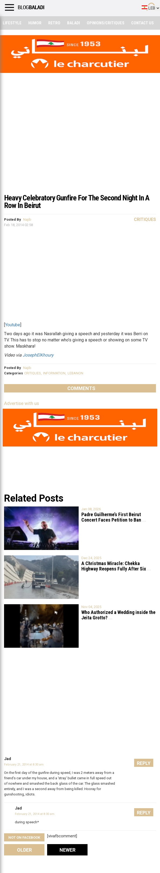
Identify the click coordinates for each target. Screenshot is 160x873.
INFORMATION (54, 373)
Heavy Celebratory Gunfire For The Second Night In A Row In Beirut (76, 201)
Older (24, 850)
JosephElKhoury (38, 355)
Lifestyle (12, 23)
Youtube (12, 324)
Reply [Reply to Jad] (144, 763)
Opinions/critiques (105, 23)
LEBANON (75, 373)
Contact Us (142, 23)
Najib (27, 219)
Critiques (145, 219)
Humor (34, 23)
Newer (67, 850)
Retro (54, 23)
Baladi (73, 23)
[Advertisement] (80, 149)
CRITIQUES (32, 373)
